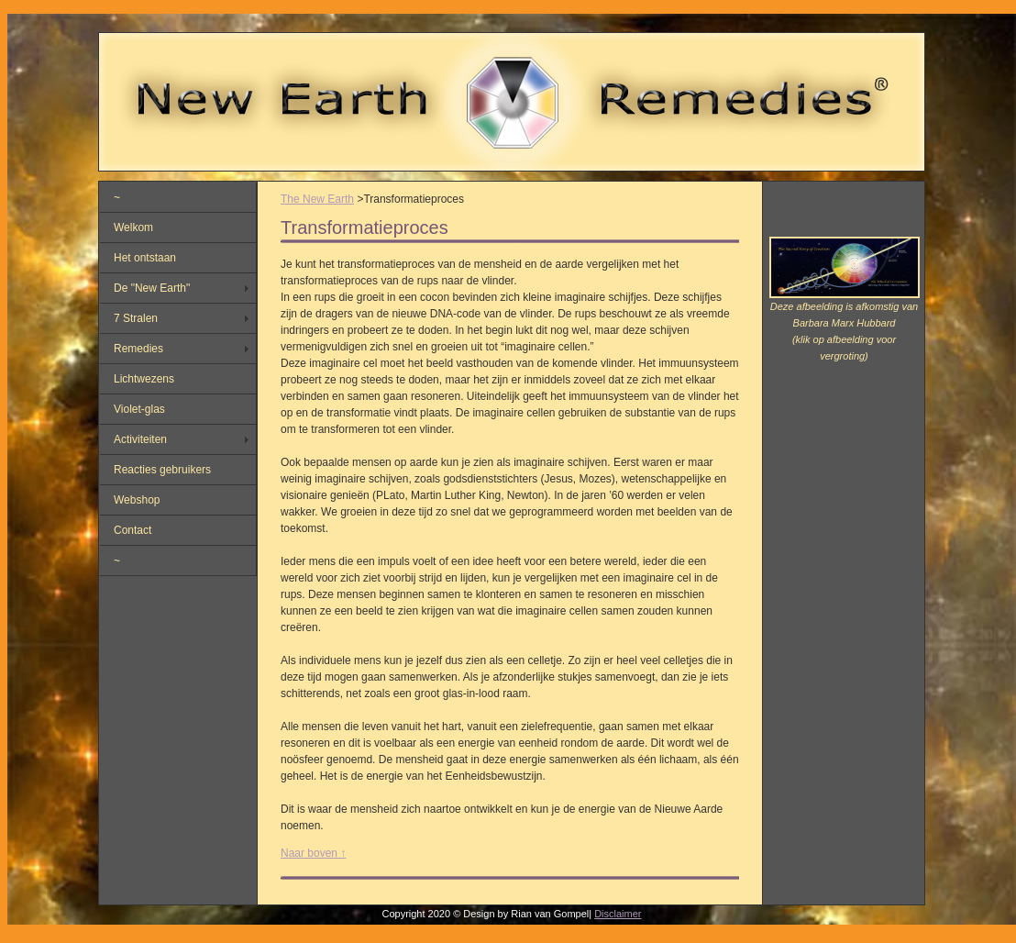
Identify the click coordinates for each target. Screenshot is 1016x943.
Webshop (137, 500)
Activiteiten (140, 439)
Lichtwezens (144, 378)
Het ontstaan (145, 257)
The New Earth (317, 199)
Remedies (138, 348)
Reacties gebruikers (162, 469)
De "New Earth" (152, 288)
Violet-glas (139, 409)
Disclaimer (617, 913)
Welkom (133, 227)
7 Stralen (136, 318)
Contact (132, 530)
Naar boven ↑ (313, 853)
